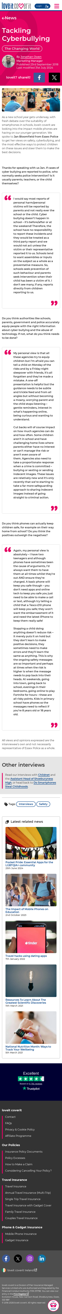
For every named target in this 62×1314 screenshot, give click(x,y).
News (9, 17)
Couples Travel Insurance (21, 1218)
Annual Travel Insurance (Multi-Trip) (28, 1192)
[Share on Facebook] (39, 77)
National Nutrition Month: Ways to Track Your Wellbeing (31, 1046)
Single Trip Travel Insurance (23, 1199)
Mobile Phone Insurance (21, 1233)
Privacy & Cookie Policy (20, 1129)
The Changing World (22, 49)
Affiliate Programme (18, 1135)
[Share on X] (54, 77)
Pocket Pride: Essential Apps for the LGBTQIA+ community (31, 862)
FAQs (8, 1123)
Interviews (26, 804)
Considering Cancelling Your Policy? (28, 1170)
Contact (10, 1116)
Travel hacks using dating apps (31, 954)
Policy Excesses (15, 1158)
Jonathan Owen (31, 56)
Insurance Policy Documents (23, 1151)
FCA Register (21, 1294)
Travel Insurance (15, 1186)
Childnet (44, 774)
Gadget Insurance (16, 1240)
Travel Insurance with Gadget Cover (28, 1205)
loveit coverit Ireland (19, 1270)
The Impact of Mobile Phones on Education (31, 909)
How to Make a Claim (18, 1164)
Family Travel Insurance (20, 1211)
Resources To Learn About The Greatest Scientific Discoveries (31, 999)
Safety (43, 804)
